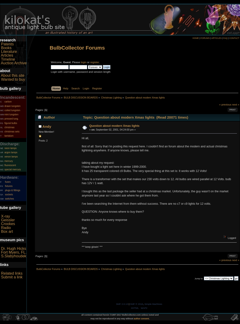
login (83, 62)
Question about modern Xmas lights (114, 125)
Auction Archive (14, 63)
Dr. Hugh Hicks (13, 249)
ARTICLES (216, 38)
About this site (13, 75)
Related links (11, 273)
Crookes (8, 224)
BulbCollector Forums (77, 48)
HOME (195, 38)
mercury (8, 161)
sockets (9, 194)
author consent (141, 318)
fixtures (8, 186)
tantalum (8, 136)
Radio (6, 228)
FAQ (225, 38)
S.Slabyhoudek (13, 256)
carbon (8, 101)
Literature (9, 52)
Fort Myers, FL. (13, 252)
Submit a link (11, 277)
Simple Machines (153, 304)
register (94, 62)
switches (9, 198)
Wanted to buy (13, 79)
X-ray (5, 216)
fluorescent (10, 165)
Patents (7, 44)
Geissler (8, 220)
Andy (46, 126)
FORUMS (205, 38)
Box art (7, 231)
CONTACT (234, 38)
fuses (8, 182)
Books (6, 48)
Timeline (8, 59)
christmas (9, 127)
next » (235, 104)
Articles (7, 55)
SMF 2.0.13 (122, 304)
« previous (225, 104)
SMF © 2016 (136, 304)
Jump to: (199, 278)
